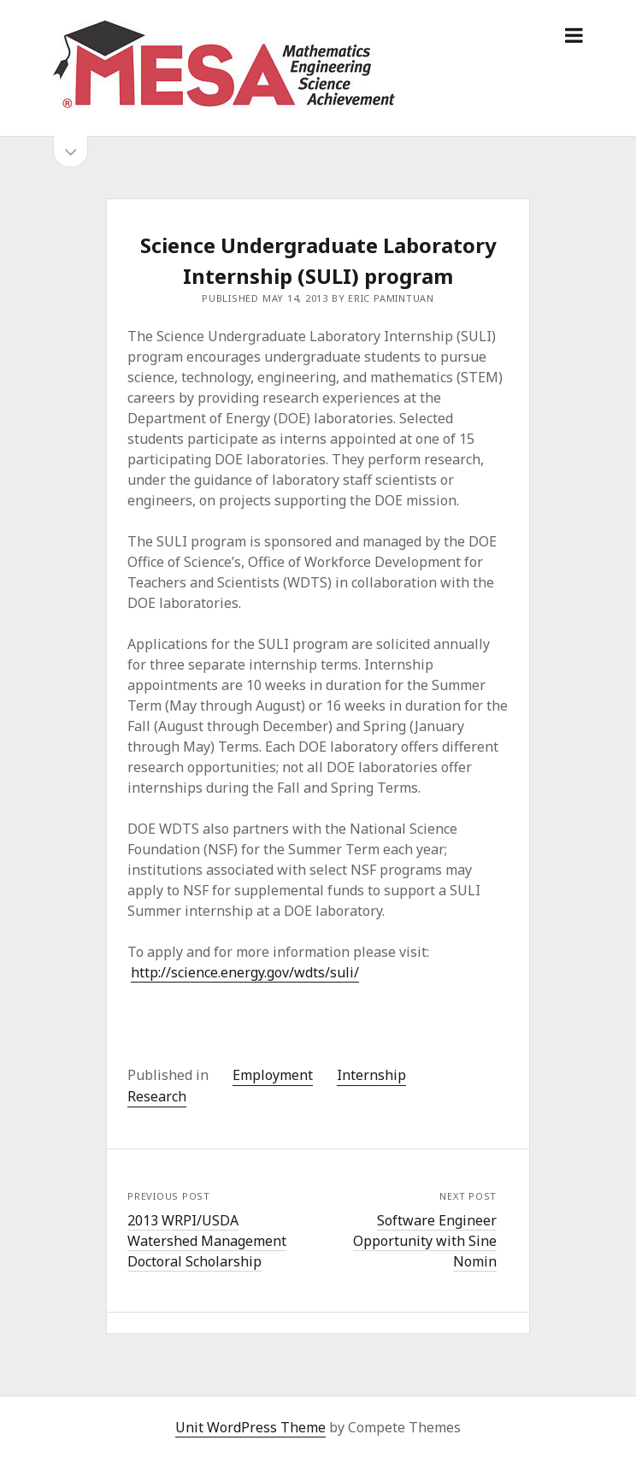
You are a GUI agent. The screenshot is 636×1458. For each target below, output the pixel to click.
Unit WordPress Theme (250, 1427)
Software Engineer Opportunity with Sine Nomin (425, 1241)
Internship (371, 1074)
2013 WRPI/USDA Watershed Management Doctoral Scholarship (206, 1241)
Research (156, 1096)
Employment (273, 1074)
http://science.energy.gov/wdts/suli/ (245, 972)
